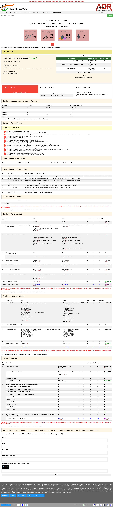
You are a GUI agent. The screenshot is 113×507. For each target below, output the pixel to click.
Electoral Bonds (46, 12)
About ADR (100, 12)
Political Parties (36, 12)
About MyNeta (108, 12)
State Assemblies (18, 12)
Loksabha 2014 (11, 47)
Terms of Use (35, 495)
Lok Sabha (9, 12)
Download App (78, 505)
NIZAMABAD (28, 47)
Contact (29, 495)
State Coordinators (21, 495)
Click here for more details (84, 72)
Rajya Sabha (28, 12)
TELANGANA (19, 47)
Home (2, 12)
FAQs (42, 495)
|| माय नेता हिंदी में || (57, 12)
